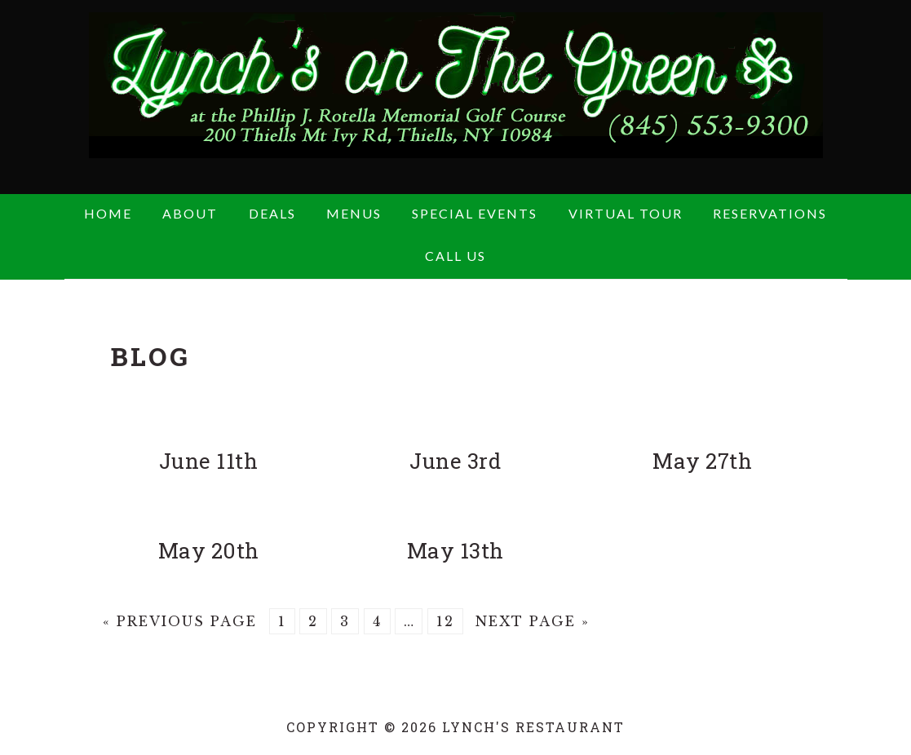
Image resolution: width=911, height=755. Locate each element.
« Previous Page (180, 621)
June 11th (209, 461)
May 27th (702, 461)
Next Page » (532, 621)
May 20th (208, 550)
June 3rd (455, 461)
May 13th (455, 550)
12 (445, 621)
